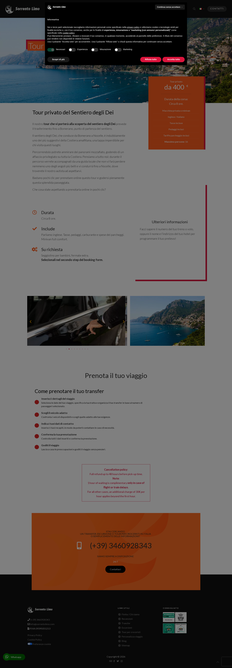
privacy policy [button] (133, 27)
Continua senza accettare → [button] (170, 7)
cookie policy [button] (68, 33)
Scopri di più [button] (58, 59)
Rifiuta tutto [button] (151, 59)
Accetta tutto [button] (173, 59)
